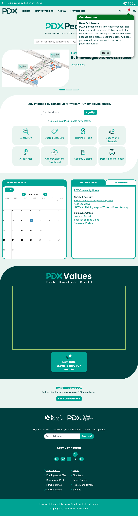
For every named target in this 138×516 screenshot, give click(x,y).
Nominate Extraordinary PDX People (69, 362)
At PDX (62, 10)
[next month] (45, 194)
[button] (12, 71)
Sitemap (77, 489)
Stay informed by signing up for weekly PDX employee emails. (69, 104)
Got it (105, 53)
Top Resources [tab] (88, 182)
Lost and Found (82, 216)
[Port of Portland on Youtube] (75, 458)
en (119, 11)
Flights (26, 10)
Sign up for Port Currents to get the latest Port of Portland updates (69, 429)
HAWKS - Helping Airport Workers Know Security (101, 207)
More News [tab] (121, 182)
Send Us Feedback (69, 398)
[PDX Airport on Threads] (69, 458)
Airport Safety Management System (93, 200)
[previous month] (24, 194)
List (9, 189)
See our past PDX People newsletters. (70, 121)
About (76, 470)
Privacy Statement (49, 504)
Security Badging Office (86, 219)
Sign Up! (90, 112)
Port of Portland (34, 3)
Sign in (95, 504)
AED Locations (82, 203)
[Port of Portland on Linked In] (81, 458)
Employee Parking (84, 223)
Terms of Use (68, 504)
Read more (79, 64)
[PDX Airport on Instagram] (56, 458)
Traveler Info (77, 10)
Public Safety (80, 480)
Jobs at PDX (53, 470)
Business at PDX (55, 480)
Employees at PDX (56, 475)
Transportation (44, 10)
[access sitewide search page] (134, 11)
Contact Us (84, 504)
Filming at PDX (54, 484)
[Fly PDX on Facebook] (63, 458)
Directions (78, 475)
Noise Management (83, 484)
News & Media (54, 489)
